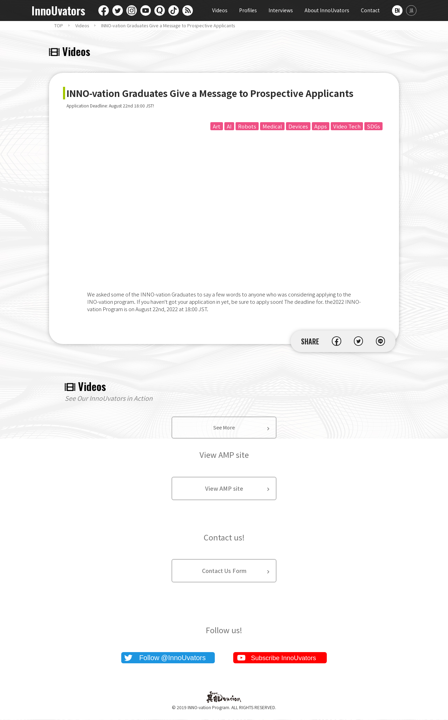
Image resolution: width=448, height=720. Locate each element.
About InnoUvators (326, 10)
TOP (58, 25)
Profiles (248, 10)
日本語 (411, 10)
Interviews (280, 10)
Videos (219, 10)
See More (224, 428)
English (397, 10)
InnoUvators (58, 11)
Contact (370, 10)
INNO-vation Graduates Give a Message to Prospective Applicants (168, 25)
